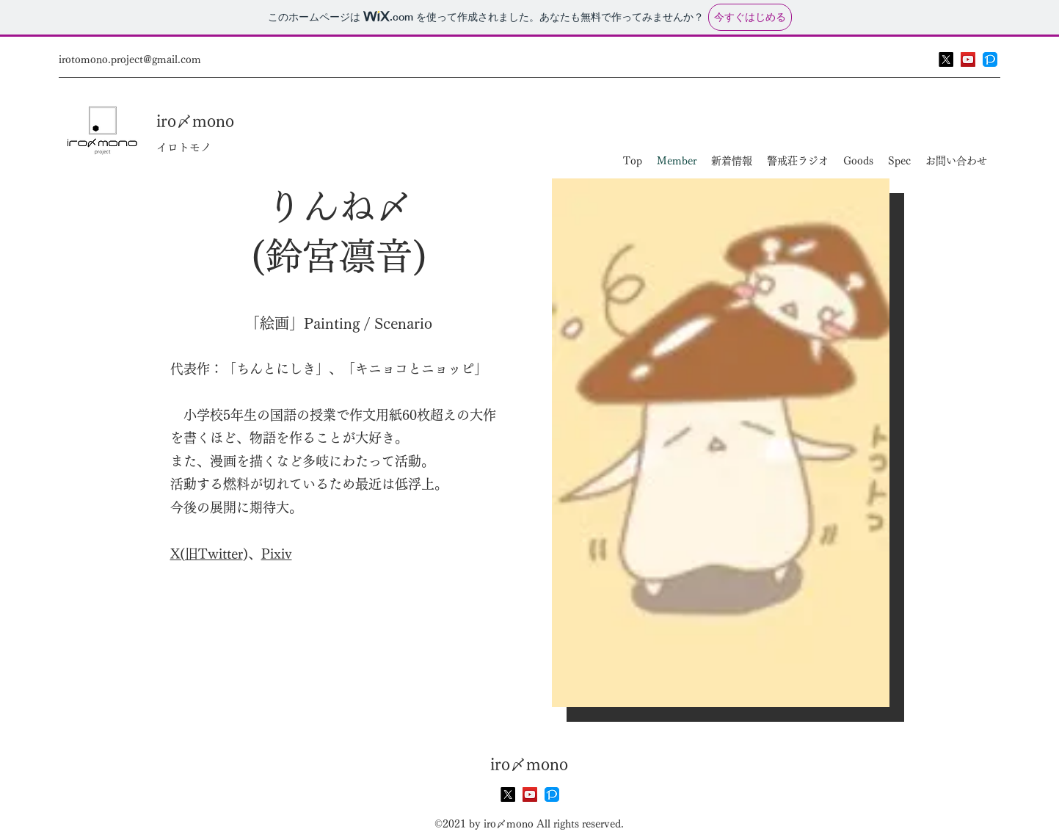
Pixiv (276, 553)
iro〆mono (195, 121)
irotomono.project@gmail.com (130, 59)
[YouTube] (968, 59)
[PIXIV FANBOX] (990, 59)
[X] (946, 59)
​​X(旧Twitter (206, 553)
